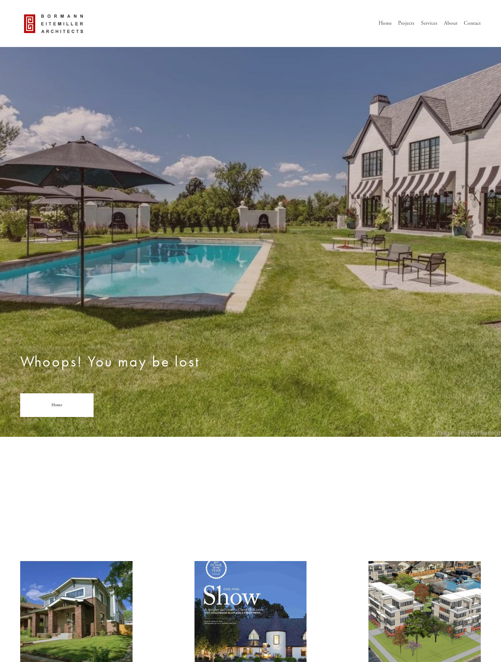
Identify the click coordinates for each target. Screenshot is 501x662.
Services (429, 23)
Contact (472, 23)
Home (385, 23)
